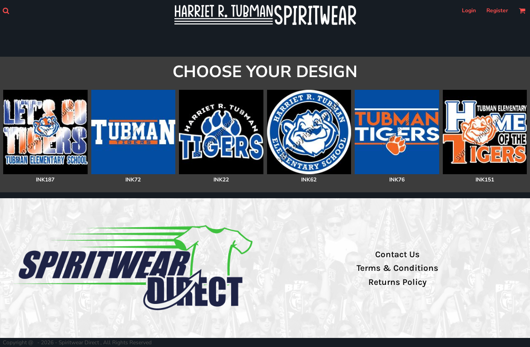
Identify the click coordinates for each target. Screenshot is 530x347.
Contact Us (397, 254)
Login (469, 10)
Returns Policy (397, 282)
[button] (5, 10)
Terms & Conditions (397, 268)
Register (497, 10)
